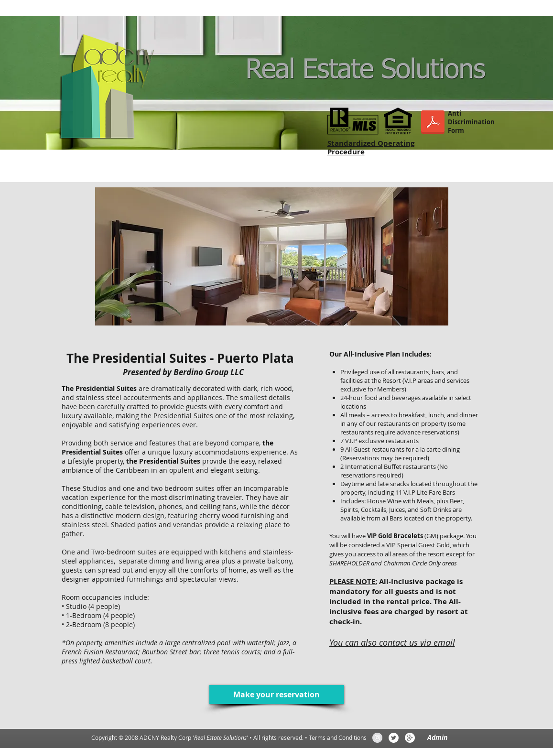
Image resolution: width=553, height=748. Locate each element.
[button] (271, 256)
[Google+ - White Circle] (410, 738)
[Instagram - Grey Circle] (377, 738)
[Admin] (437, 737)
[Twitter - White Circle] (394, 738)
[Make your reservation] (276, 694)
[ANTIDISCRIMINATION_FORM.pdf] (433, 123)
